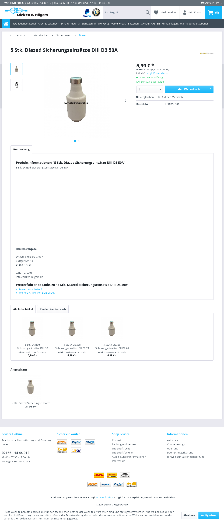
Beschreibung (21, 149)
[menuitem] (92, 12)
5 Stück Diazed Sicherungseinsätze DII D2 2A (72, 346)
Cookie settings (176, 444)
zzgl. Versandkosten (158, 73)
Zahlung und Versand (124, 444)
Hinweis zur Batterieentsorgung (185, 456)
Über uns (172, 448)
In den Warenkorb (193, 88)
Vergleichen (145, 97)
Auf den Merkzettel (171, 97)
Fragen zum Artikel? (29, 289)
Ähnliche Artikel (23, 309)
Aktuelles (172, 440)
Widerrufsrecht (121, 448)
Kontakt (116, 440)
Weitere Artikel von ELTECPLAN (35, 292)
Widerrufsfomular (122, 452)
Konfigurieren (209, 515)
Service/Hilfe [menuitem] (210, 3)
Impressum (118, 461)
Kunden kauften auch (53, 309)
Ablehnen (189, 515)
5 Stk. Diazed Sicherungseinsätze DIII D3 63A (32, 346)
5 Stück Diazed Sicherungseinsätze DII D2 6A (112, 346)
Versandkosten (104, 497)
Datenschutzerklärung (180, 452)
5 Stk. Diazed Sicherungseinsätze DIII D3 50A (31, 404)
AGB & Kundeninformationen (129, 456)
